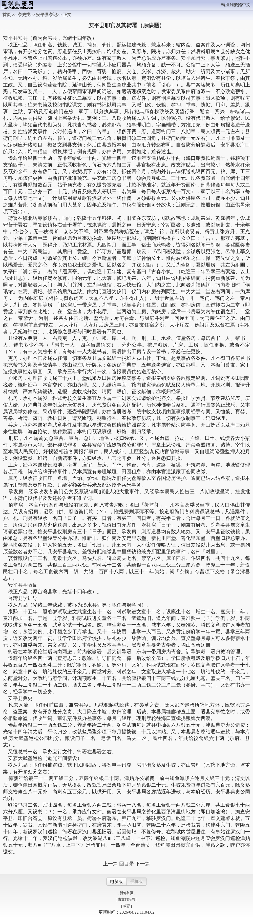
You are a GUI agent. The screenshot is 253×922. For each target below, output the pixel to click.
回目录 (126, 863)
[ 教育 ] (126, 906)
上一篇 (110, 863)
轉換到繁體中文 (236, 4)
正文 (67, 14)
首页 (6, 14)
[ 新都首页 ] (126, 893)
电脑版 (116, 881)
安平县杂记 (46, 14)
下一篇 (142, 863)
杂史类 (24, 14)
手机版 (136, 881)
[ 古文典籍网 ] (126, 899)
